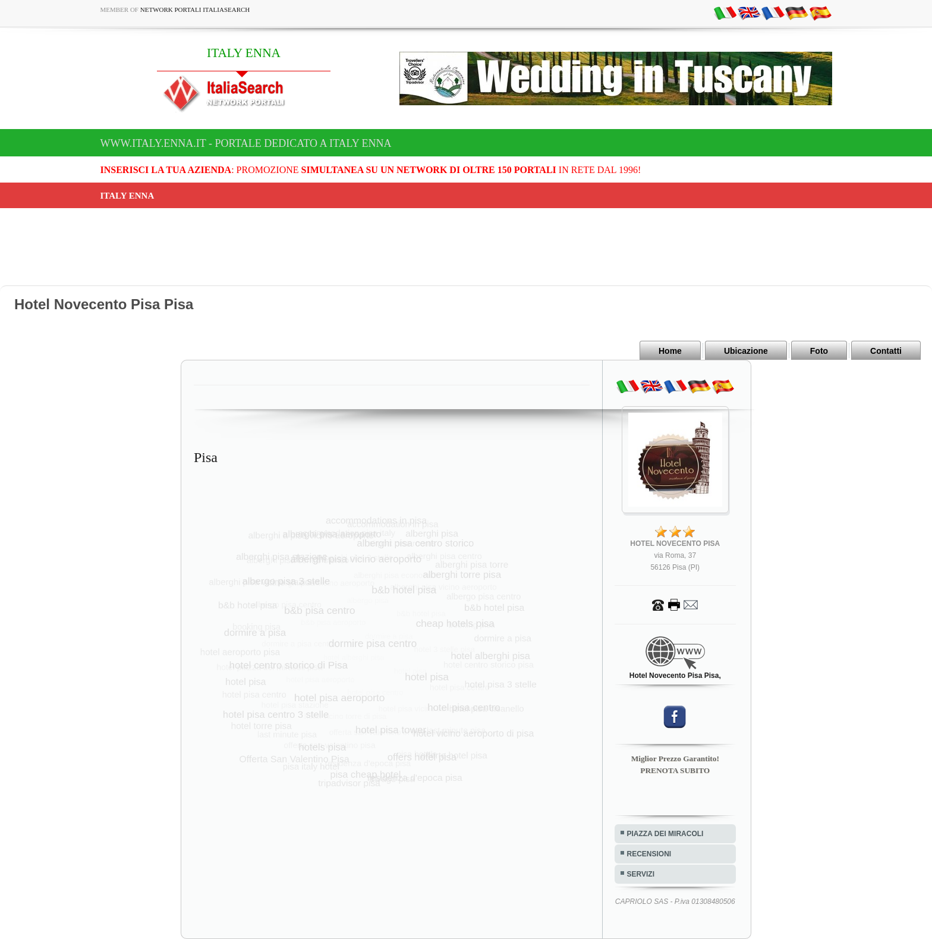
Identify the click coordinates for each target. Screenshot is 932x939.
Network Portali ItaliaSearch (195, 9)
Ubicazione (746, 351)
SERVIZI (640, 874)
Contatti (886, 351)
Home (670, 351)
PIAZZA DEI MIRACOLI (665, 834)
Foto (819, 351)
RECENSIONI (649, 854)
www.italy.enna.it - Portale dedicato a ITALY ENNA (246, 143)
